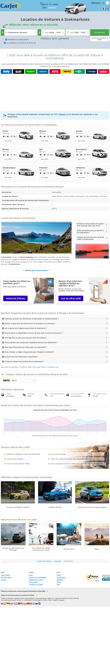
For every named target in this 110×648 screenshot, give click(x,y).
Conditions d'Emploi (36, 584)
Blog (58, 584)
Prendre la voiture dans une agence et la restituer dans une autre (90, 225)
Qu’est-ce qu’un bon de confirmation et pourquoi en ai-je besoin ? (30, 323)
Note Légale (33, 582)
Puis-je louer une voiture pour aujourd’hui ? (21, 357)
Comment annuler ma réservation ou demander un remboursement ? (32, 319)
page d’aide (41, 367)
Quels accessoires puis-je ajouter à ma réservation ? (90, 231)
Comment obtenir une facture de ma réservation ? (24, 361)
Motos (59, 582)
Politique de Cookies (36, 580)
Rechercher (99, 32)
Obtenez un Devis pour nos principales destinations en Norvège (23, 591)
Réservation (96, 3)
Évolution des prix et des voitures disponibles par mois (55, 410)
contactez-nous (53, 367)
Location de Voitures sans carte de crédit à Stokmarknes (90, 238)
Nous (31, 575)
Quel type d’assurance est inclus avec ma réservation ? (26, 347)
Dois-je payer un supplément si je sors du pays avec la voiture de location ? (34, 333)
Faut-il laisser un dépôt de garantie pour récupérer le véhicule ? (29, 352)
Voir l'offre (8, 141)
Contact (4, 580)
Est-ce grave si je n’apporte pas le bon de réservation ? (26, 328)
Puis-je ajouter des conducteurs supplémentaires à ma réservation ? (31, 342)
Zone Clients (5, 575)
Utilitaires (60, 580)
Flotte (59, 575)
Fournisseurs (61, 577)
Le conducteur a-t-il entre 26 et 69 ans (21, 43)
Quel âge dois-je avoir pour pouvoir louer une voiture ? (26, 338)
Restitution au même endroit (18, 39)
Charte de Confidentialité (37, 577)
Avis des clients (6, 577)
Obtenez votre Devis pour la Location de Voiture (17, 595)
